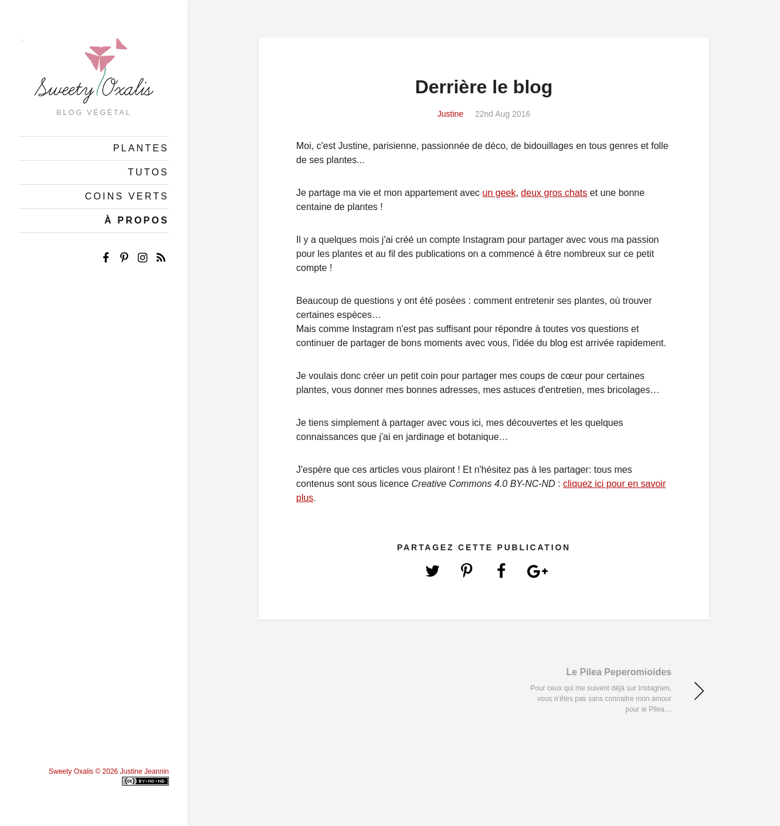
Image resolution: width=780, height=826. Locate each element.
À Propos (136, 220)
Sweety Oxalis (71, 771)
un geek (499, 193)
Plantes (141, 148)
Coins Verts (127, 196)
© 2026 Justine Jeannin (132, 771)
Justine (450, 114)
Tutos (148, 172)
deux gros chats (554, 193)
